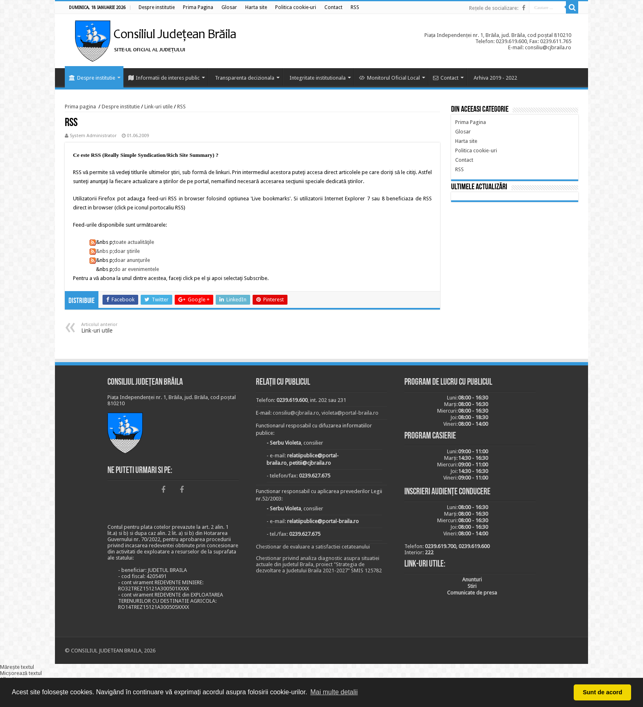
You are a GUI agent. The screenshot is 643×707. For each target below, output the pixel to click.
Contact (445, 78)
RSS (181, 106)
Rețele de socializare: (493, 8)
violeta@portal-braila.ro (350, 413)
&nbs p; (101, 251)
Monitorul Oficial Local (389, 78)
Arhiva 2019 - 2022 (495, 78)
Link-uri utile (158, 106)
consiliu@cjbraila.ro (296, 413)
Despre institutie (92, 78)
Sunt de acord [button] (602, 692)
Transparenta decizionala (244, 78)
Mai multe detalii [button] (334, 692)
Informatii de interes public (164, 78)
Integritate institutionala (318, 78)
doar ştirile (127, 251)
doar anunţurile (132, 260)
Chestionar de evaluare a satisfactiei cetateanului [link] (313, 547)
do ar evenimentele (136, 269)
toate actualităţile (134, 242)
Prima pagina (80, 106)
